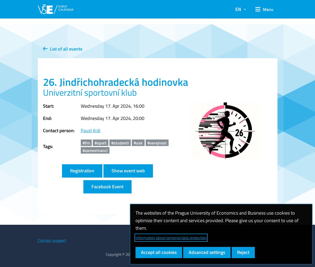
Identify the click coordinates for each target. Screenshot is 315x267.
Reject (243, 252)
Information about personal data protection (171, 238)
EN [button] (238, 9)
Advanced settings (207, 252)
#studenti (120, 143)
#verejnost (157, 143)
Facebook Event (107, 186)
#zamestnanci (95, 150)
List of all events (62, 48)
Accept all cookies (159, 252)
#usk (138, 143)
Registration (82, 170)
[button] (264, 9)
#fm (86, 143)
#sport (101, 143)
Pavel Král (90, 130)
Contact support (52, 240)
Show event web (128, 170)
